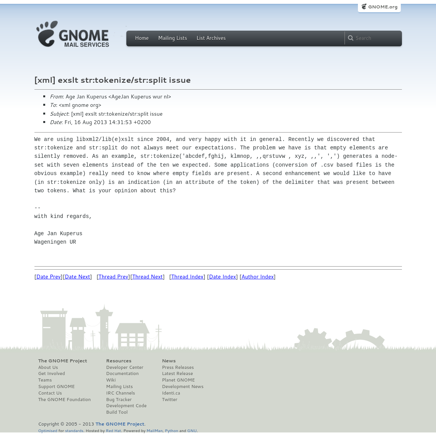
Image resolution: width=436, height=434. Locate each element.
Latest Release (177, 373)
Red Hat (113, 430)
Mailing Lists (172, 37)
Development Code (126, 406)
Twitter (169, 399)
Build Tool (116, 412)
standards (74, 430)
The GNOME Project (62, 361)
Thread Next (147, 276)
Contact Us (50, 393)
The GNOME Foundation (64, 399)
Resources (118, 361)
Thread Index (187, 276)
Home (142, 37)
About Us (48, 367)
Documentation (122, 373)
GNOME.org (382, 6)
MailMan (155, 430)
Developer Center (124, 367)
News (169, 361)
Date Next (77, 276)
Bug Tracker (119, 399)
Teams (45, 380)
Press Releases (178, 367)
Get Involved (51, 373)
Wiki (111, 380)
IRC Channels (120, 393)
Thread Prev (113, 276)
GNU (192, 430)
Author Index (258, 276)
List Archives (210, 37)
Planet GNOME (178, 380)
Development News (183, 386)
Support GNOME (56, 386)
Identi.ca (171, 393)
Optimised (47, 430)
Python (171, 430)
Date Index (222, 276)
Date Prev (48, 276)
